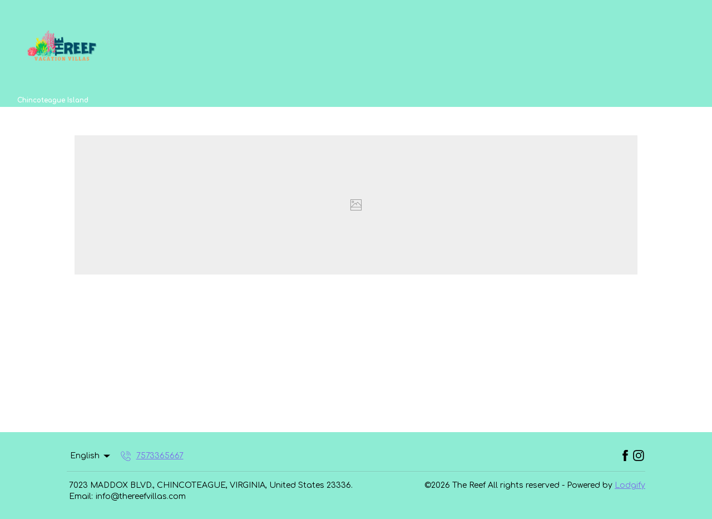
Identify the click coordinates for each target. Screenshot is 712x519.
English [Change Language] (91, 456)
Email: (81, 496)
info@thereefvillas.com (141, 496)
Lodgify (630, 485)
